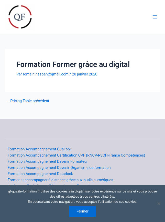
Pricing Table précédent (27, 101)
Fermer (82, 211)
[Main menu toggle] (155, 17)
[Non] (158, 203)
